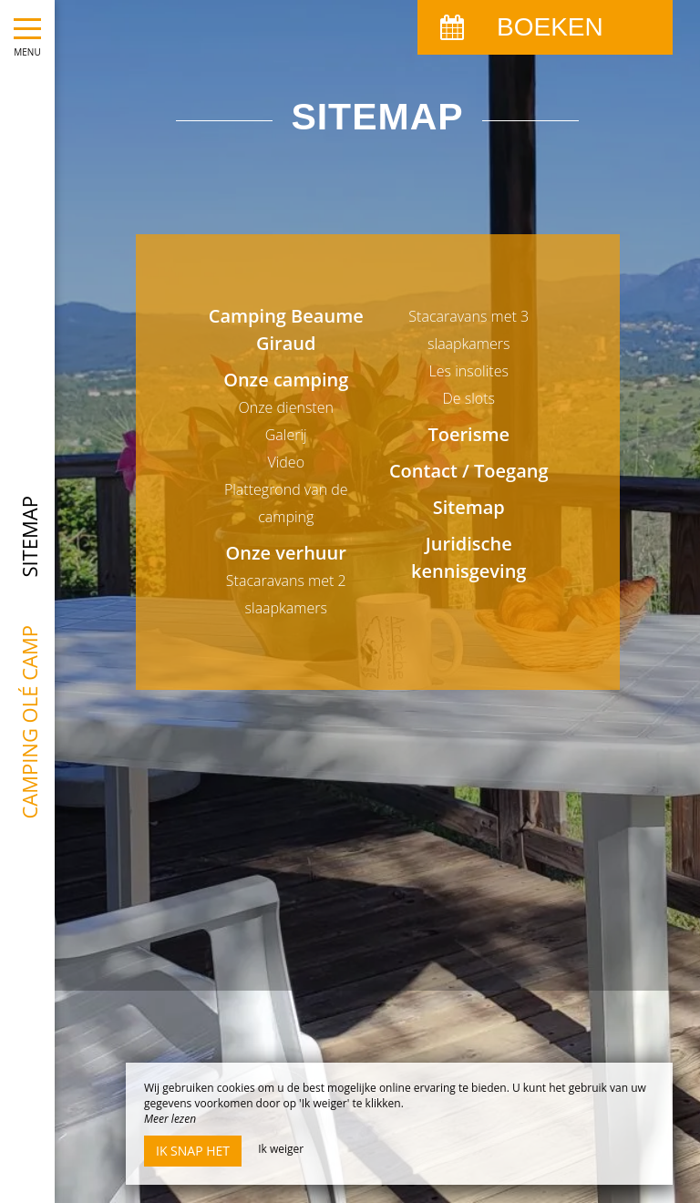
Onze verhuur (286, 552)
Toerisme (468, 434)
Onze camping (285, 379)
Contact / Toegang (469, 470)
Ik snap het (193, 1150)
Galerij (286, 435)
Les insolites (469, 371)
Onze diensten (286, 407)
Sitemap (469, 507)
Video (285, 462)
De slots (469, 398)
